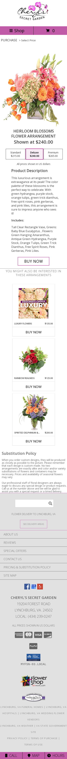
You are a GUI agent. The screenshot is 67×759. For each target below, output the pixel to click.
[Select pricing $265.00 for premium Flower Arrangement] (53, 154)
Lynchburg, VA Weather (16, 725)
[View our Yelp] (40, 588)
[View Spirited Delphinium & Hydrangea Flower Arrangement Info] (33, 412)
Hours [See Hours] (55, 755)
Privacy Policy (17, 738)
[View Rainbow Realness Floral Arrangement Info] (33, 358)
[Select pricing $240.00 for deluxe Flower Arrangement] (34, 154)
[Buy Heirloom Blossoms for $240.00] (33, 261)
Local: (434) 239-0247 (34, 616)
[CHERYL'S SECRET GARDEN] (33, 21)
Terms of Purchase (44, 738)
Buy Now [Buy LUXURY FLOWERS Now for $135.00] (34, 332)
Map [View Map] (33, 755)
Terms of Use (33, 744)
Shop (16, 30)
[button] (33, 657)
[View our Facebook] (27, 588)
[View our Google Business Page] (33, 588)
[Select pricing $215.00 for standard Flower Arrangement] (15, 154)
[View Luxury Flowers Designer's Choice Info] (33, 303)
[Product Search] (34, 503)
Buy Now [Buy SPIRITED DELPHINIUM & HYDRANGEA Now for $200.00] (34, 441)
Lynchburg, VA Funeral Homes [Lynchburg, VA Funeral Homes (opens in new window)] (22, 707)
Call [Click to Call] (11, 755)
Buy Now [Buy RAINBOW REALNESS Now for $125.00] (34, 386)
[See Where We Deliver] (33, 524)
